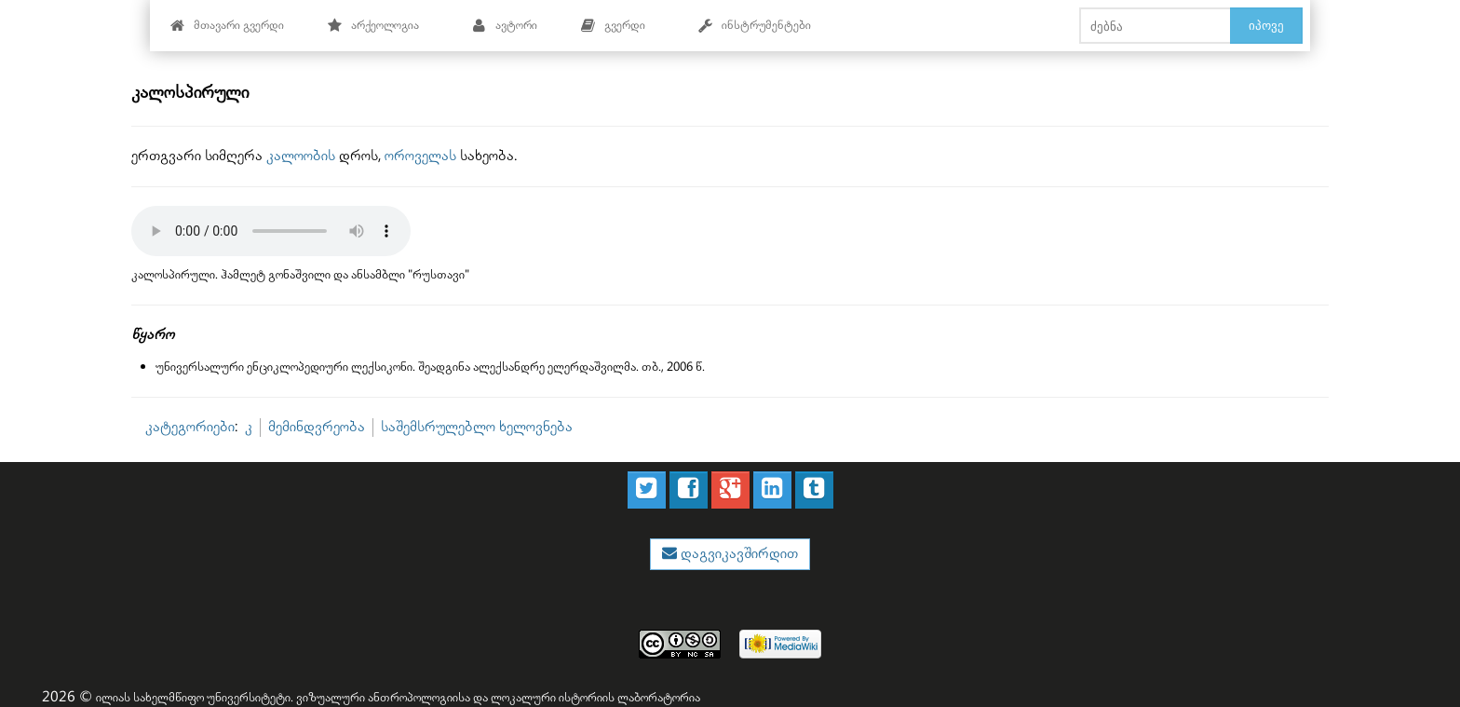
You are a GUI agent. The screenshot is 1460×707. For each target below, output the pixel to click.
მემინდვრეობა (316, 427)
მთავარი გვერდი (226, 26)
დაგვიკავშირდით (737, 554)
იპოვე (1266, 25)
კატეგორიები (190, 427)
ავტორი (504, 26)
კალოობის (300, 156)
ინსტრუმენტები (754, 26)
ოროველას (420, 156)
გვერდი (612, 26)
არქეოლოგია (373, 26)
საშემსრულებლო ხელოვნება (477, 427)
